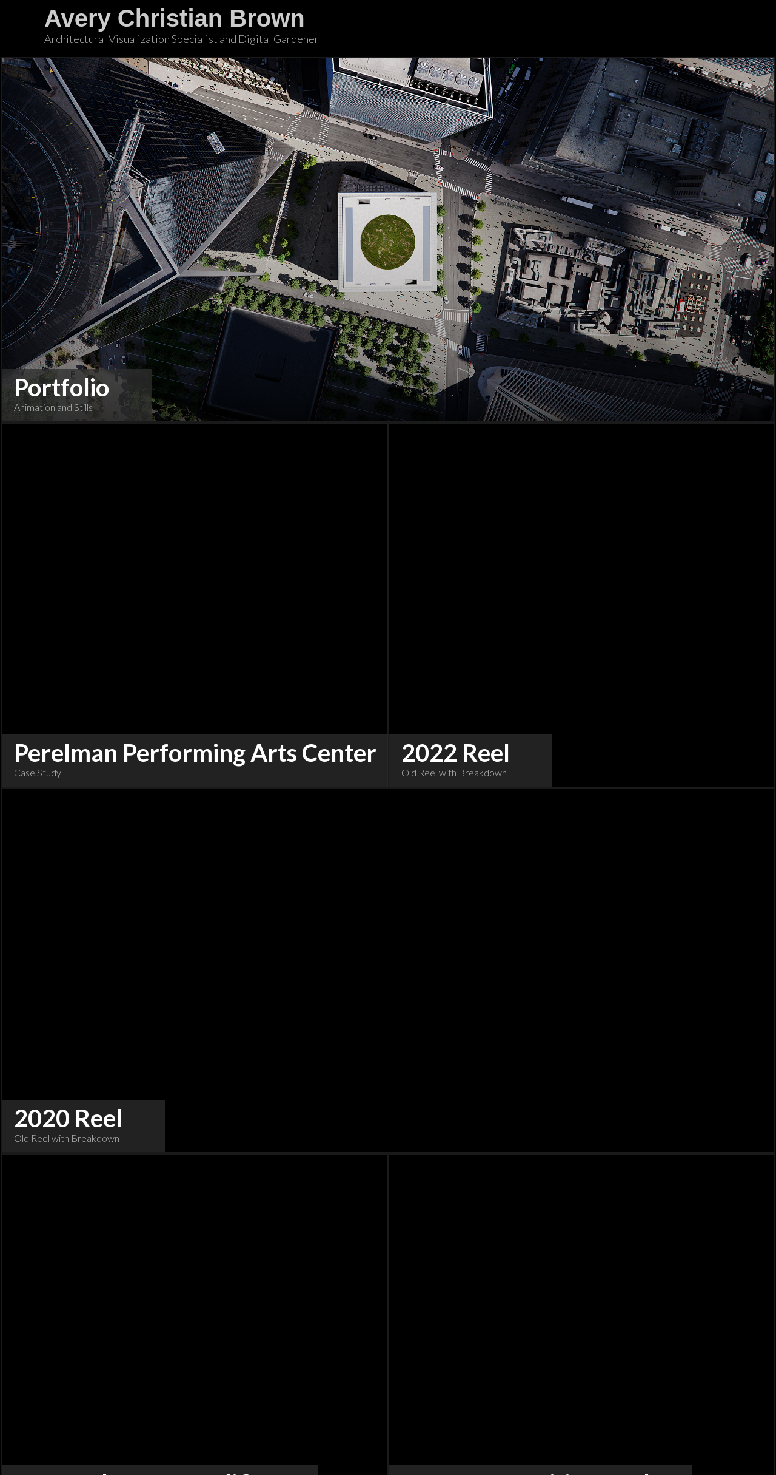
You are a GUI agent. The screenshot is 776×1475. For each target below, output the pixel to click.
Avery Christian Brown (174, 18)
